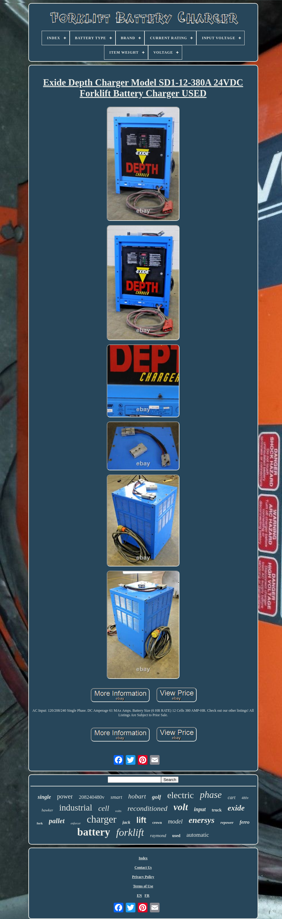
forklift (130, 832)
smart (116, 797)
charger (101, 819)
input (200, 809)
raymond (158, 835)
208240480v (91, 797)
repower (226, 822)
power (65, 796)
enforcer (76, 823)
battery (93, 832)
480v (245, 798)
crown (157, 822)
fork (40, 823)
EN (139, 895)
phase (211, 794)
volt (180, 806)
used (176, 835)
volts (118, 811)
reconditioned (147, 808)
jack (126, 822)
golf (156, 797)
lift (141, 820)
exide (236, 808)
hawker (47, 810)
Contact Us (143, 867)
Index (143, 858)
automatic (197, 835)
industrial (75, 807)
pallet (57, 821)
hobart (137, 796)
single (44, 797)
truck (217, 810)
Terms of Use (143, 886)
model (175, 821)
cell (103, 808)
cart (232, 797)
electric (180, 795)
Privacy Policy (143, 877)
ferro (244, 822)
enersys (202, 820)
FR (146, 895)
